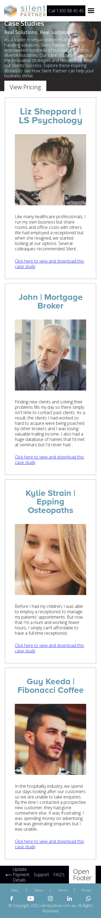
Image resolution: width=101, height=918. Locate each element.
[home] (25, 10)
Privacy (86, 890)
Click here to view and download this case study (49, 263)
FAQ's (59, 874)
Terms (62, 890)
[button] (91, 11)
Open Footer (82, 874)
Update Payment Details (21, 875)
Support (41, 874)
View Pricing (25, 87)
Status (38, 890)
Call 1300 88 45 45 (66, 11)
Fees (14, 890)
